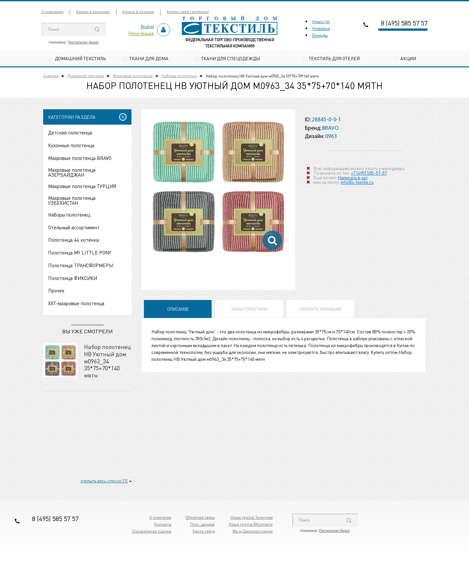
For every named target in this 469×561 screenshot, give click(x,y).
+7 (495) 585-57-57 (369, 173)
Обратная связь (200, 517)
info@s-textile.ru (357, 182)
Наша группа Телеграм (252, 517)
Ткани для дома (149, 58)
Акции (408, 58)
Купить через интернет (188, 11)
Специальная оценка (151, 531)
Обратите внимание (320, 309)
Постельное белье (83, 42)
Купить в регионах (93, 11)
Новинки (321, 28)
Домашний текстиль (80, 58)
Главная (51, 75)
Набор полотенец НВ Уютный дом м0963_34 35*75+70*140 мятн (107, 360)
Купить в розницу (138, 11)
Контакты (162, 524)
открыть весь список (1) (104, 480)
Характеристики (249, 309)
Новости (321, 21)
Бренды (320, 35)
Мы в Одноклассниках (253, 531)
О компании (52, 11)
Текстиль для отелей (334, 58)
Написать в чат (353, 177)
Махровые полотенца (133, 75)
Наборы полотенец (179, 75)
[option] (218, 186)
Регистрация (141, 33)
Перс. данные (202, 524)
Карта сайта (204, 531)
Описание (178, 309)
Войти (147, 26)
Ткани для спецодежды (230, 58)
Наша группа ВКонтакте (251, 524)
